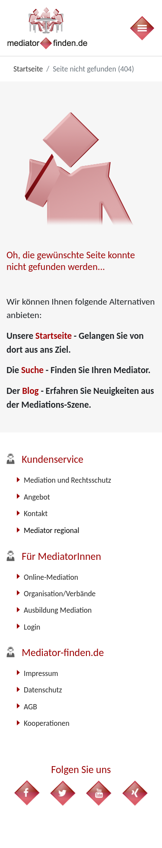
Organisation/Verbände (59, 593)
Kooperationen (47, 723)
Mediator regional (51, 530)
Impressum (41, 673)
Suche (33, 370)
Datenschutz (43, 690)
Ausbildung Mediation (58, 610)
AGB (30, 707)
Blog (31, 390)
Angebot (37, 497)
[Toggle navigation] (141, 28)
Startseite (54, 335)
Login (32, 627)
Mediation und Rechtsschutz (67, 480)
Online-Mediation (51, 577)
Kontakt (36, 513)
